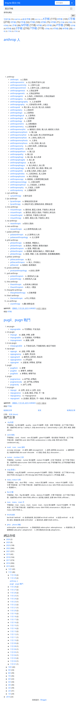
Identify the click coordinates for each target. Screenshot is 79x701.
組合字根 (26, 19)
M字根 (25, 25)
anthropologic (16, 112)
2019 (8, 554)
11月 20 (13, 610)
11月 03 (13, 658)
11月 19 (13, 613)
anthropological (17, 115)
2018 (8, 557)
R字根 (8, 28)
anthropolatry (16, 110)
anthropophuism (17, 176)
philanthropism (17, 248)
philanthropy (15, 254)
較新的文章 (8, 410)
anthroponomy (16, 146)
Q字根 (73, 25)
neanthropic (15, 223)
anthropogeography (19, 101)
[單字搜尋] (62, 3)
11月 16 (13, 622)
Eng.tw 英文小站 (12, 2)
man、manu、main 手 (15, 502)
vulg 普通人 (11, 470)
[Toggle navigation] (71, 9)
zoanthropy (15, 304)
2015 (8, 566)
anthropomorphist (18, 135)
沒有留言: (33, 308)
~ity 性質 (10, 422)
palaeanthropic (16, 234)
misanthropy (15, 218)
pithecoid (14, 265)
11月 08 (13, 646)
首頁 (39, 410)
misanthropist (16, 215)
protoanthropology (18, 270)
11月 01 (13, 664)
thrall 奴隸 (11, 515)
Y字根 (9, 31)
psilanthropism (16, 276)
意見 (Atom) (13, 414)
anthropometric (17, 124)
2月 (9, 691)
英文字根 (9, 8)
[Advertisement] (39, 57)
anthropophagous (18, 162)
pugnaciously (16, 382)
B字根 (60, 19)
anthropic (14, 79)
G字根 (43, 22)
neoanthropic (16, 229)
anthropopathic (17, 148)
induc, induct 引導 (14, 480)
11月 (10, 572)
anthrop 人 (12, 39)
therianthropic (16, 298)
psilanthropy (15, 279)
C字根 (71, 19)
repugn (13, 390)
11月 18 (13, 616)
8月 (9, 673)
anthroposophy (17, 187)
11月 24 (13, 599)
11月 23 (13, 602)
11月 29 (13, 578)
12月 (10, 569)
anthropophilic (16, 171)
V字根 (55, 28)
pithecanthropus (17, 262)
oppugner (14, 362)
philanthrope (16, 243)
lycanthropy (15, 204)
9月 (9, 670)
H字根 (53, 22)
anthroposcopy (16, 179)
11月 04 (13, 655)
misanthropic (16, 212)
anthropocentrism (18, 88)
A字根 (46, 19)
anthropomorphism (18, 132)
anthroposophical (18, 184)
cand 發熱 (11, 435)
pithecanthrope (17, 259)
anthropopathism (18, 151)
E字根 (23, 22)
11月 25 (13, 596)
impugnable (15, 337)
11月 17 (13, 619)
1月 (9, 694)
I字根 (62, 22)
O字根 (49, 25)
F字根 (32, 22)
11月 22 (13, 604)
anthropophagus (17, 165)
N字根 (39, 25)
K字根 (6, 25)
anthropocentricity (18, 85)
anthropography (17, 104)
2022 (8, 548)
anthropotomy (16, 190)
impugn (13, 334)
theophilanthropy (17, 292)
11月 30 (13, 575)
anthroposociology (18, 182)
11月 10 (13, 640)
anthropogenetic (17, 93)
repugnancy (15, 395)
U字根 (47, 28)
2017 (8, 560)
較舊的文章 (71, 410)
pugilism (14, 368)
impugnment (16, 340)
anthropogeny (16, 99)
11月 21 (13, 607)
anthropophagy (17, 168)
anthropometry (17, 126)
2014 (8, 697)
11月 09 (13, 643)
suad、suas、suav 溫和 (16, 447)
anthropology (16, 121)
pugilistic (14, 373)
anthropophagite (17, 160)
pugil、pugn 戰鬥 (17, 320)
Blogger (43, 700)
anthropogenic (16, 96)
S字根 (19, 28)
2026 (8, 539)
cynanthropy (15, 196)
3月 (9, 688)
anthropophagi (16, 157)
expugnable (15, 329)
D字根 (13, 22)
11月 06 (13, 649)
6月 (9, 679)
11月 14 (13, 628)
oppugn (13, 351)
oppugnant (15, 357)
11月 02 (13, 661)
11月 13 (13, 631)
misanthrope (15, 209)
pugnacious (15, 379)
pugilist (13, 370)
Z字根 (16, 31)
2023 (8, 545)
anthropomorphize (18, 137)
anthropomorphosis (19, 140)
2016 (8, 563)
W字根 (66, 28)
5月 (9, 682)
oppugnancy (15, 354)
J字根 (70, 22)
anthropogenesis (17, 90)
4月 (9, 685)
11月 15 (13, 625)
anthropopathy (16, 154)
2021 (8, 551)
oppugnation (16, 359)
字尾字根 (7, 19)
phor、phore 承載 (14, 524)
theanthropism (16, 287)
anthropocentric (17, 82)
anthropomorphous (18, 143)
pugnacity (14, 384)
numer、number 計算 (15, 457)
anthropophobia (17, 173)
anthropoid (15, 107)
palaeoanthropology (19, 237)
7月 (9, 676)
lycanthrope (15, 201)
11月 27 (13, 590)
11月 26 (13, 593)
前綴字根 (17, 19)
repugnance (15, 393)
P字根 (59, 25)
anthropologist (16, 118)
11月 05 (13, 652)
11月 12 (13, 634)
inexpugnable (16, 346)
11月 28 (13, 587)
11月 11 (13, 637)
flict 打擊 (10, 492)
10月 (10, 667)
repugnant (14, 398)
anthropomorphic (18, 129)
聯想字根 (37, 19)
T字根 (33, 28)
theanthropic (15, 284)
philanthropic (16, 245)
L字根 (14, 25)
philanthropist (16, 251)
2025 (8, 542)
